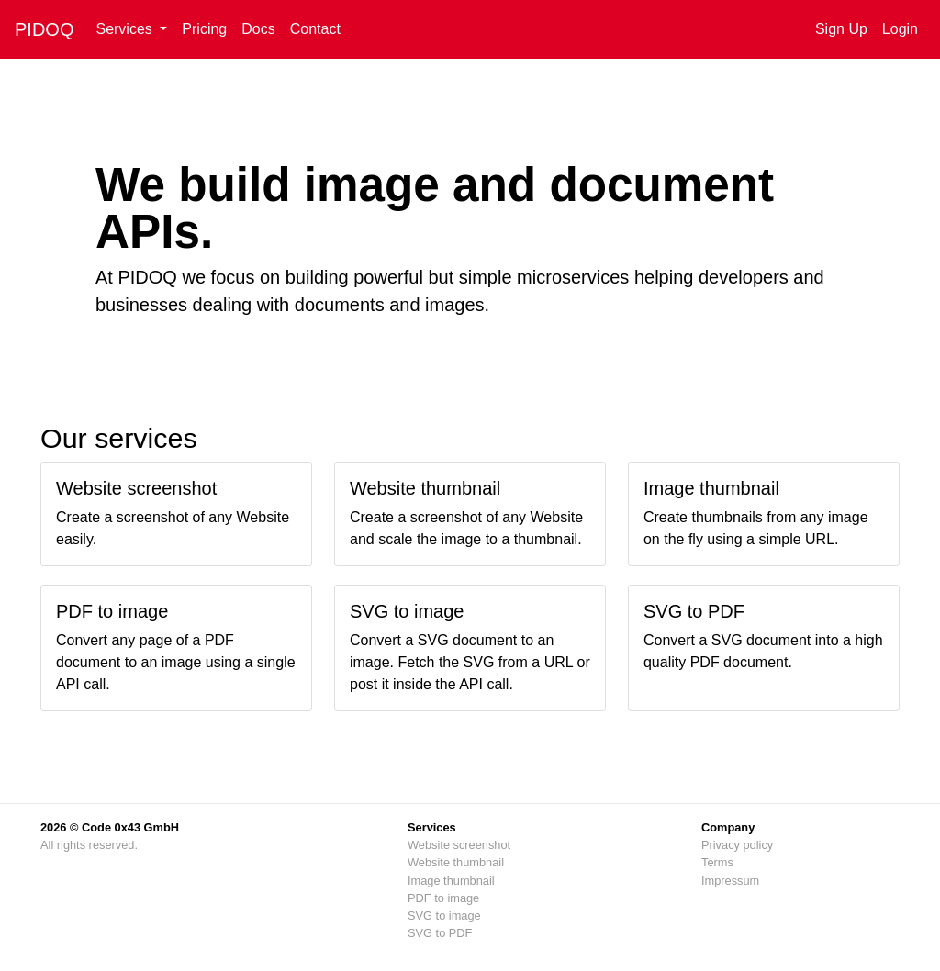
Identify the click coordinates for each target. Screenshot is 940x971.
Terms (717, 862)
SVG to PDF (440, 933)
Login (900, 29)
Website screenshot (459, 845)
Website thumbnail (456, 862)
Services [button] (125, 29)
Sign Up (841, 29)
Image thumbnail (451, 880)
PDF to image (443, 898)
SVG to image (444, 915)
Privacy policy (737, 845)
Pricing (204, 29)
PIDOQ (44, 29)
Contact (315, 29)
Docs (257, 29)
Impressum (730, 880)
